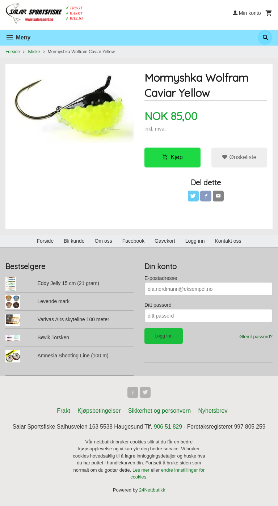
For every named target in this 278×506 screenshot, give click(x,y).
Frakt (63, 412)
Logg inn (195, 242)
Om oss (103, 242)
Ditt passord (158, 306)
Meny (17, 37)
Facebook (133, 242)
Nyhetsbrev (213, 412)
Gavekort (165, 242)
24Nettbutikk (152, 491)
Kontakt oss (228, 242)
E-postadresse (160, 279)
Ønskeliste (239, 157)
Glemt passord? (256, 337)
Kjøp (172, 157)
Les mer (141, 471)
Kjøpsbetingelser (99, 412)
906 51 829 (168, 428)
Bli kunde (74, 242)
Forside (12, 51)
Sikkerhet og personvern (159, 412)
